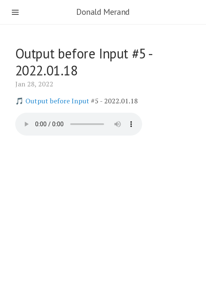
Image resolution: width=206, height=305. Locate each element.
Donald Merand (103, 11)
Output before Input (57, 100)
